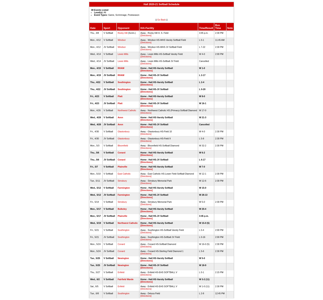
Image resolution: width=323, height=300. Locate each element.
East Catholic (124, 173)
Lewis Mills (123, 54)
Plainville (122, 166)
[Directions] (145, 35)
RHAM (121, 68)
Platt (120, 96)
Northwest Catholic (127, 110)
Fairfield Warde (125, 279)
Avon (120, 117)
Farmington (124, 188)
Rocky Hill (122, 33)
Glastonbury (123, 131)
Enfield (121, 272)
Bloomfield (123, 145)
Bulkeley (122, 209)
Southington (124, 82)
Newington (123, 258)
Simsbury (122, 181)
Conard (121, 152)
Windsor (122, 40)
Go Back (161, 19)
